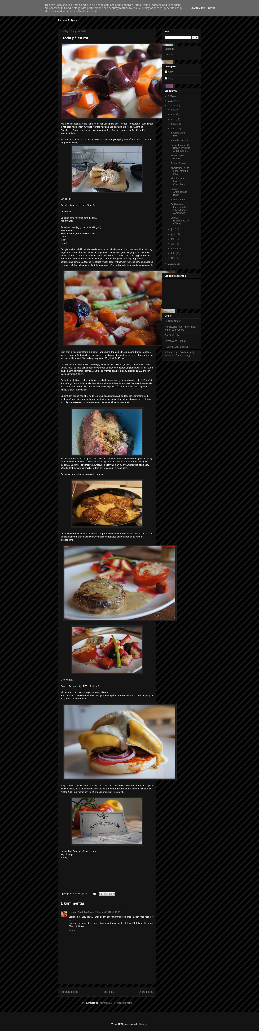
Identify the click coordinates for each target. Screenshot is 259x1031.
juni (173, 234)
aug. (174, 128)
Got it (211, 8)
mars (174, 248)
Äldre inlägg (146, 991)
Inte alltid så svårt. (180, 140)
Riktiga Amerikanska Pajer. (178, 192)
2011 (171, 263)
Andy (171, 71)
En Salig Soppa (173, 321)
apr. (173, 243)
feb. (173, 253)
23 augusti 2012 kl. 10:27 (107, 912)
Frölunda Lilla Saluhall (176, 346)
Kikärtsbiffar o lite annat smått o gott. (179, 171)
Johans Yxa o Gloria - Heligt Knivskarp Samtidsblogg (180, 354)
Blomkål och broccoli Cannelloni (177, 181)
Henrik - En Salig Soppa (81, 912)
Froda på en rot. (179, 163)
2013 (171, 100)
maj (173, 239)
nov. (173, 114)
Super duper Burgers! (177, 157)
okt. (173, 119)
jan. (173, 257)
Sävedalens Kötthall (175, 341)
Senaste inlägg (69, 991)
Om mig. (169, 54)
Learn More (198, 8)
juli (173, 229)
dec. (173, 109)
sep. (173, 123)
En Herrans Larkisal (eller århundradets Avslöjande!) (178, 208)
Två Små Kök (172, 335)
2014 (171, 96)
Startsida (108, 991)
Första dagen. (177, 199)
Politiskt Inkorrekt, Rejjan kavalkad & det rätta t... (180, 148)
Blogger (143, 1024)
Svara (72, 930)
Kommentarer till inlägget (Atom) (116, 1003)
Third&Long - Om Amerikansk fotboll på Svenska (180, 328)
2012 (171, 105)
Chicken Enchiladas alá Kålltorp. (179, 220)
